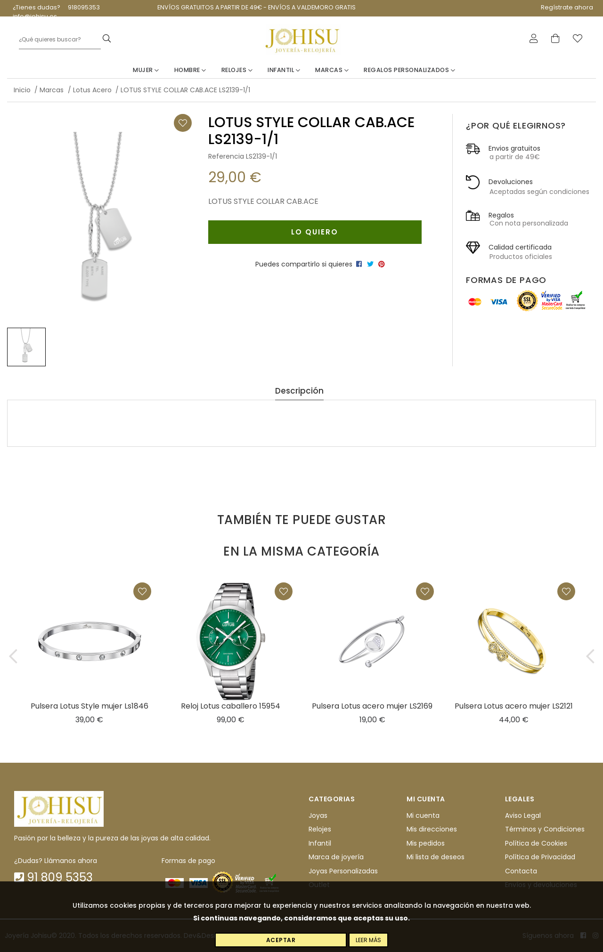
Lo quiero (314, 232)
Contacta (521, 871)
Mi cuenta (423, 815)
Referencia (226, 156)
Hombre (190, 70)
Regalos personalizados (409, 70)
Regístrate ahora (567, 7)
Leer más (368, 940)
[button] (13, 656)
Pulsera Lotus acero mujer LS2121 (514, 706)
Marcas (332, 70)
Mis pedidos (426, 843)
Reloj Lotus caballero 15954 (230, 706)
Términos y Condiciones (545, 829)
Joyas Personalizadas (343, 871)
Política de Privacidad (540, 857)
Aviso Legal (523, 815)
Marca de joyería (336, 857)
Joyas (318, 815)
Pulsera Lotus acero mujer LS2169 (372, 706)
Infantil (284, 70)
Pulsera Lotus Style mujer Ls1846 (89, 706)
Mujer (146, 70)
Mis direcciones (432, 829)
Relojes (237, 70)
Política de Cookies (536, 843)
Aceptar (281, 940)
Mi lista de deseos (435, 857)
